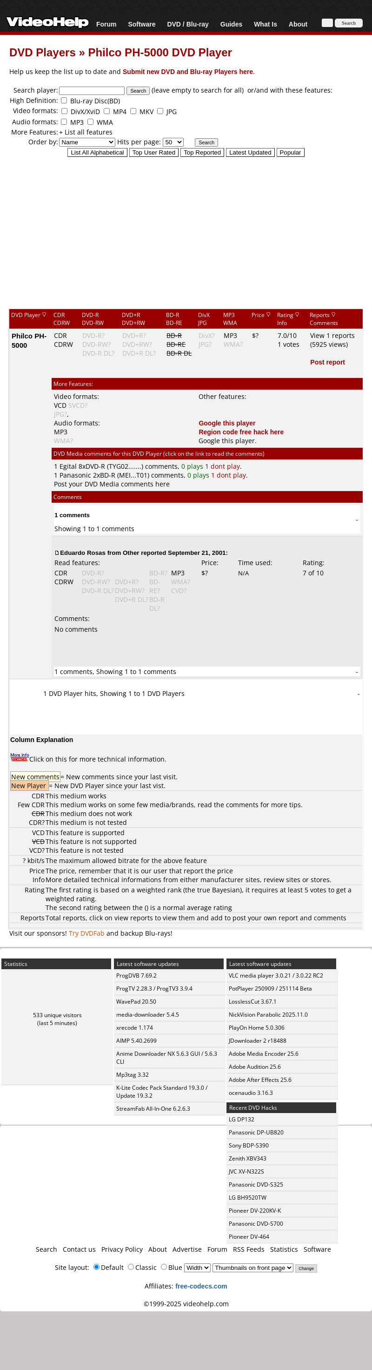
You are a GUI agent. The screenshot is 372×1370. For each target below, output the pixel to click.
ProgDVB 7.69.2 (136, 975)
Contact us (79, 1249)
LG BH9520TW (247, 1197)
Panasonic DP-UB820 (256, 1132)
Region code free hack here (241, 431)
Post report (327, 362)
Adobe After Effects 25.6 (260, 1080)
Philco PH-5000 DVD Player (160, 52)
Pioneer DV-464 (249, 1237)
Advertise (187, 1249)
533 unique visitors (57, 1015)
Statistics (284, 1249)
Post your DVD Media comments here (112, 483)
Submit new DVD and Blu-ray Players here (188, 71)
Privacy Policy (122, 1249)
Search (46, 1249)
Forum (106, 24)
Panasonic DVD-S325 (256, 1184)
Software (141, 24)
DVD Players (42, 52)
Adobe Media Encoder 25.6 (264, 1054)
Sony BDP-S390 (249, 1145)
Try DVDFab (87, 933)
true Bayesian (218, 889)
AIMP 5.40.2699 (136, 1041)
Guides (231, 24)
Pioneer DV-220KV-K (255, 1211)
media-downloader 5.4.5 (147, 1015)
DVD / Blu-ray (187, 24)
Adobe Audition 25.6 (255, 1067)
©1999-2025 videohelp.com (186, 1303)
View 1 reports (332, 335)
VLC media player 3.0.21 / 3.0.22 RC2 (276, 975)
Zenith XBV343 (247, 1158)
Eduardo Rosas (83, 552)
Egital (68, 466)
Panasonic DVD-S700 (256, 1224)
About (298, 24)
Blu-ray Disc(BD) (95, 100)
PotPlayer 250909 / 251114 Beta (270, 988)
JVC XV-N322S (246, 1171)
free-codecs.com (201, 1286)
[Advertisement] (186, 232)
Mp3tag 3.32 (132, 1075)
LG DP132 (241, 1119)
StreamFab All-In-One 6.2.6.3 (153, 1109)
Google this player (227, 422)
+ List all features (86, 132)
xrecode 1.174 (134, 1028)
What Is (265, 24)
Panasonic (75, 475)
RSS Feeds (249, 1249)
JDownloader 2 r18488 (257, 1041)
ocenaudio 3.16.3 (251, 1093)
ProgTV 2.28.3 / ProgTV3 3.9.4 (154, 988)
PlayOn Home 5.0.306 (257, 1028)
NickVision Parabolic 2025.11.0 (268, 1015)
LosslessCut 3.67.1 (253, 1002)
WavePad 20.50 (136, 1002)
